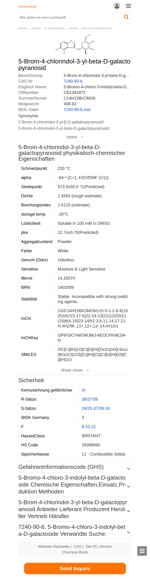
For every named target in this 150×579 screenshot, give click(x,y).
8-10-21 (89, 426)
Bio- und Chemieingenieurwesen (54, 28)
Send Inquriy (75, 568)
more (72, 136)
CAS (77, 546)
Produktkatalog (35, 28)
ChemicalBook (22, 28)
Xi (83, 390)
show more (72, 370)
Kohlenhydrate (73, 28)
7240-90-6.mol (77, 109)
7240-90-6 (73, 81)
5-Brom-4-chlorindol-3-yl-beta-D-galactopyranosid (96, 28)
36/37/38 (90, 399)
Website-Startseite (53, 546)
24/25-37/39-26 (96, 408)
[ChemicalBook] (27, 5)
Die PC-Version (99, 546)
